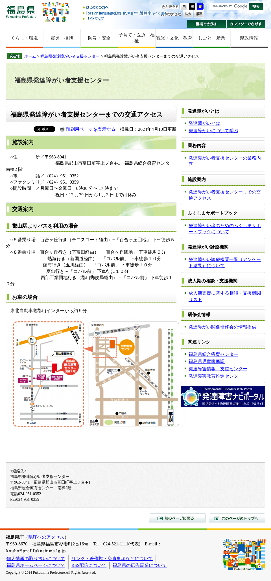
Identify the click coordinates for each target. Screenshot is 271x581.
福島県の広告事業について (140, 565)
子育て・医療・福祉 (137, 37)
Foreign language (125, 13)
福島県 (21, 11)
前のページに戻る (177, 518)
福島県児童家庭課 (207, 361)
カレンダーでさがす (246, 24)
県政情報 (249, 38)
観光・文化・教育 (174, 38)
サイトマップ (125, 18)
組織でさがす (206, 24)
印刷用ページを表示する (90, 129)
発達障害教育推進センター (216, 376)
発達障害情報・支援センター (218, 368)
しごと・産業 (211, 38)
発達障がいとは (204, 123)
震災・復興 (62, 38)
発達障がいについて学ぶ (213, 130)
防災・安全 (99, 38)
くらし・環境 (24, 38)
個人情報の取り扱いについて (35, 558)
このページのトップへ (237, 518)
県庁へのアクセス (46, 537)
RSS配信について (88, 565)
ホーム (30, 56)
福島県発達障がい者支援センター (70, 56)
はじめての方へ (125, 7)
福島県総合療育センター (213, 354)
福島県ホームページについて (35, 565)
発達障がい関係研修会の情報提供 (222, 327)
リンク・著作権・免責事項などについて (112, 558)
